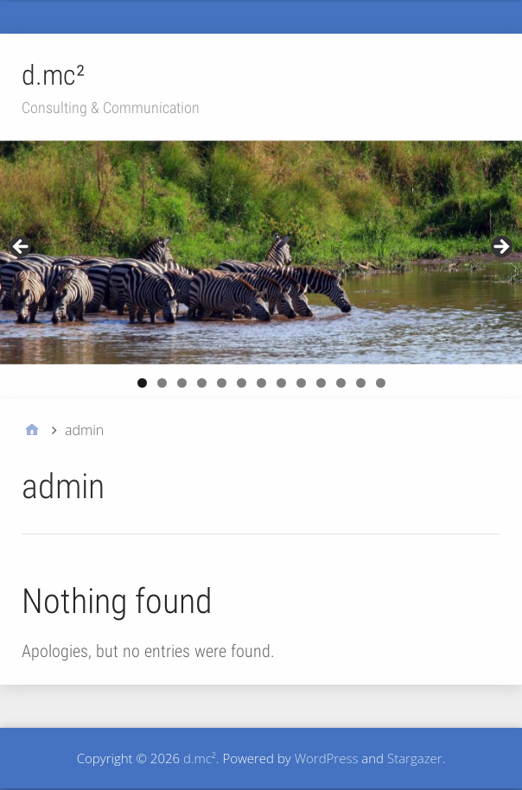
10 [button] (321, 383)
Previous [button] (22, 248)
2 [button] (162, 383)
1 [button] (142, 383)
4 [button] (202, 383)
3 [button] (182, 383)
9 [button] (301, 383)
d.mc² (53, 75)
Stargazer (414, 758)
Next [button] (500, 248)
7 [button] (261, 383)
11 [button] (341, 383)
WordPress (327, 758)
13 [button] (380, 383)
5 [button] (221, 383)
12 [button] (361, 383)
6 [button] (241, 383)
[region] (261, 252)
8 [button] (281, 383)
